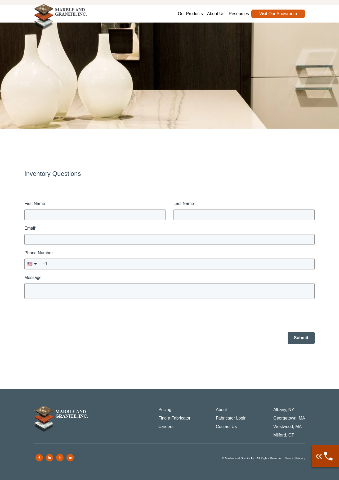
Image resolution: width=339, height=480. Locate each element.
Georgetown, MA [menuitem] (289, 418)
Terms (289, 458)
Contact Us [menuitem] (226, 426)
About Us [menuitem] (216, 13)
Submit (301, 337)
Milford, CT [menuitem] (283, 435)
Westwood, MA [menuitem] (287, 426)
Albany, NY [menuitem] (283, 409)
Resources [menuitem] (239, 13)
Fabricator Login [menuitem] (231, 418)
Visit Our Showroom (278, 13)
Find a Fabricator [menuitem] (174, 418)
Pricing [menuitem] (164, 409)
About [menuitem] (221, 409)
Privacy (300, 458)
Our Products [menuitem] (190, 13)
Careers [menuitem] (165, 426)
